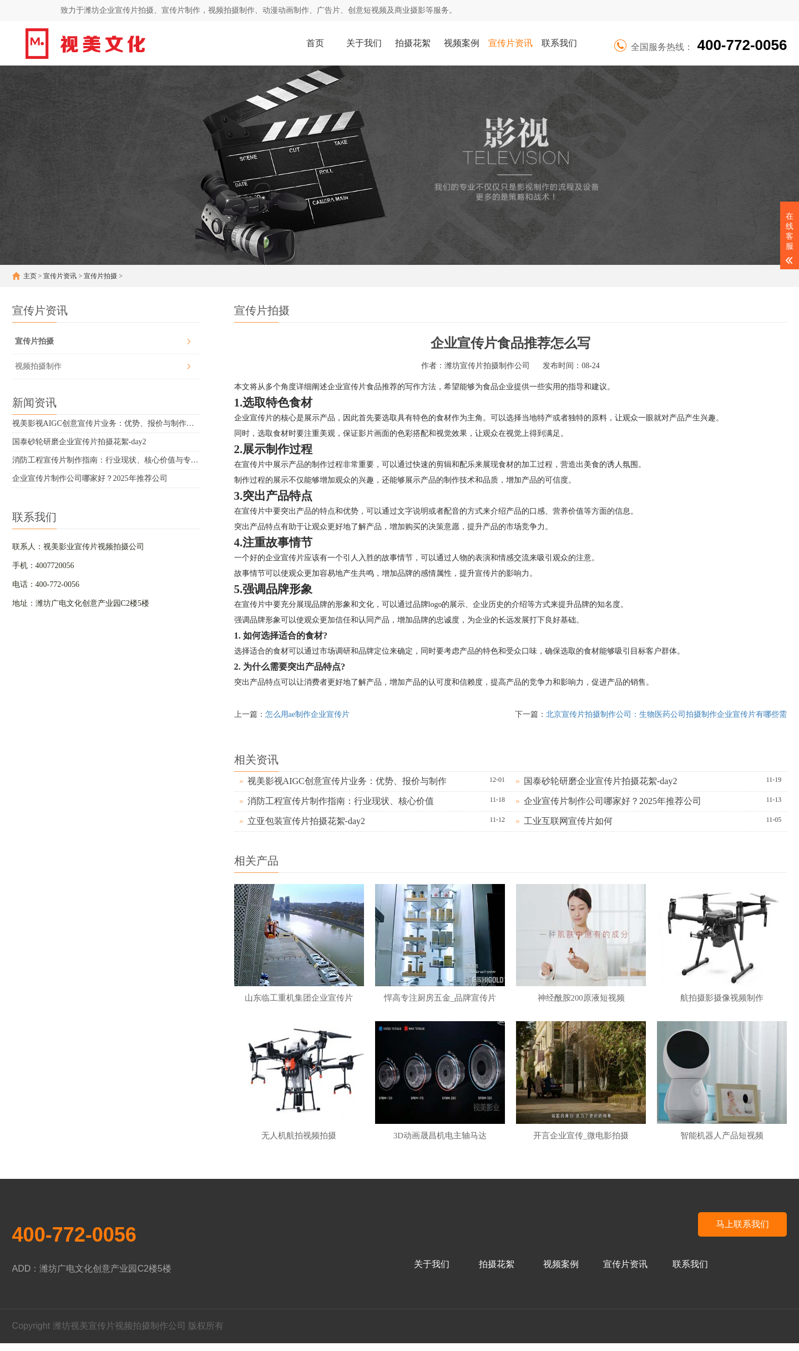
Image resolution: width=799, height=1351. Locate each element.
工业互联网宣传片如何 (568, 821)
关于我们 (364, 43)
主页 (30, 276)
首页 (315, 43)
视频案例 (461, 43)
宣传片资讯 (510, 43)
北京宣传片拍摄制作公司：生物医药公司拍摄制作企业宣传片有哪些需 (666, 714)
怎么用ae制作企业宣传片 (307, 714)
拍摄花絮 (413, 43)
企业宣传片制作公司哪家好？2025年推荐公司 (90, 478)
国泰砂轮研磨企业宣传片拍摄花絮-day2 (79, 442)
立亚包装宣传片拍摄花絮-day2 (306, 821)
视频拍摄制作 (38, 366)
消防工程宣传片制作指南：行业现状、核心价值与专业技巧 (106, 460)
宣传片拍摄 (100, 276)
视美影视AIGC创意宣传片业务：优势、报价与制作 (347, 781)
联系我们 (559, 43)
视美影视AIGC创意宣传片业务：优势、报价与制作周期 (106, 423)
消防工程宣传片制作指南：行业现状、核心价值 (340, 801)
